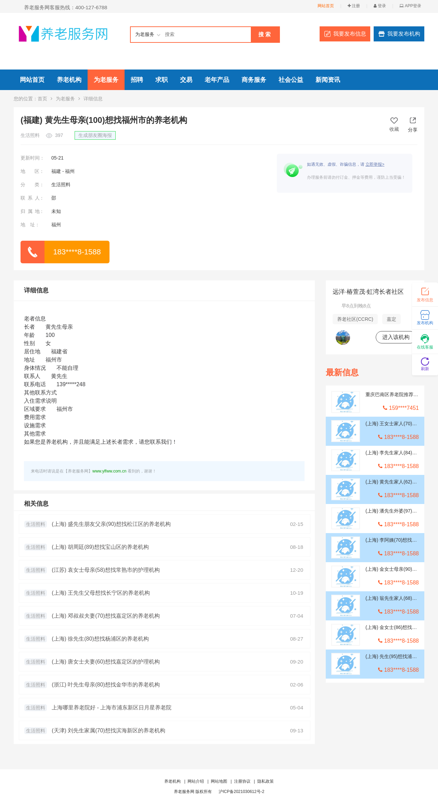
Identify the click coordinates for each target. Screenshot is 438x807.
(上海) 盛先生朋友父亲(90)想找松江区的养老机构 (111, 524)
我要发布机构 (403, 34)
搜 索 (264, 34)
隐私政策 (265, 781)
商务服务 (254, 79)
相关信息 (36, 503)
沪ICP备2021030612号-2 (241, 791)
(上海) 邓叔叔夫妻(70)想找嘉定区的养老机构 (106, 616)
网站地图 (219, 781)
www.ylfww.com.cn (109, 471)
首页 (42, 98)
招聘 (137, 79)
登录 (380, 5)
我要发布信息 (349, 34)
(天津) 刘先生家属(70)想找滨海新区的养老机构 (108, 730)
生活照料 (35, 524)
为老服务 (106, 79)
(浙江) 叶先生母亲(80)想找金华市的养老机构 (106, 685)
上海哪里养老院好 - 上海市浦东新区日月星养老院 (111, 707)
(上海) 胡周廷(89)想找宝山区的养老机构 (100, 547)
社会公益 (291, 79)
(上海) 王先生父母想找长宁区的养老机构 (101, 593)
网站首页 (326, 5)
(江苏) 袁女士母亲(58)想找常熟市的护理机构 (106, 570)
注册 (354, 5)
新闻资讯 (327, 79)
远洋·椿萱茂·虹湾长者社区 (368, 291)
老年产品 (217, 79)
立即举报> (374, 164)
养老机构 (69, 79)
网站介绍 (196, 781)
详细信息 (36, 290)
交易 (186, 79)
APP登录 (410, 5)
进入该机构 (396, 337)
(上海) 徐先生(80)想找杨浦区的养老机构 (100, 639)
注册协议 (242, 781)
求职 (161, 79)
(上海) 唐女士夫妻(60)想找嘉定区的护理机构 (106, 662)
